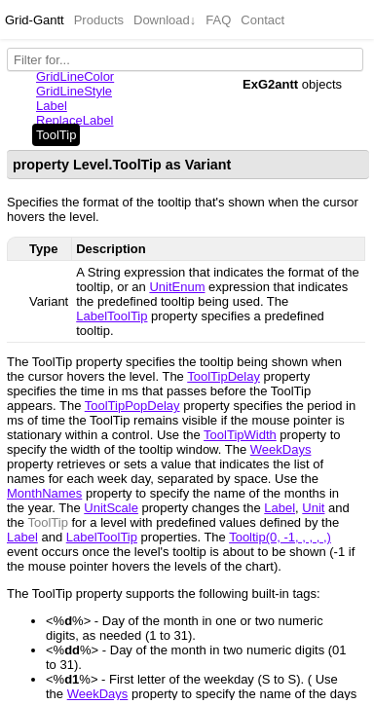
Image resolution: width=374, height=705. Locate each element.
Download (164, 20)
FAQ (218, 20)
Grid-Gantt (34, 20)
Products (99, 20)
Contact (262, 20)
